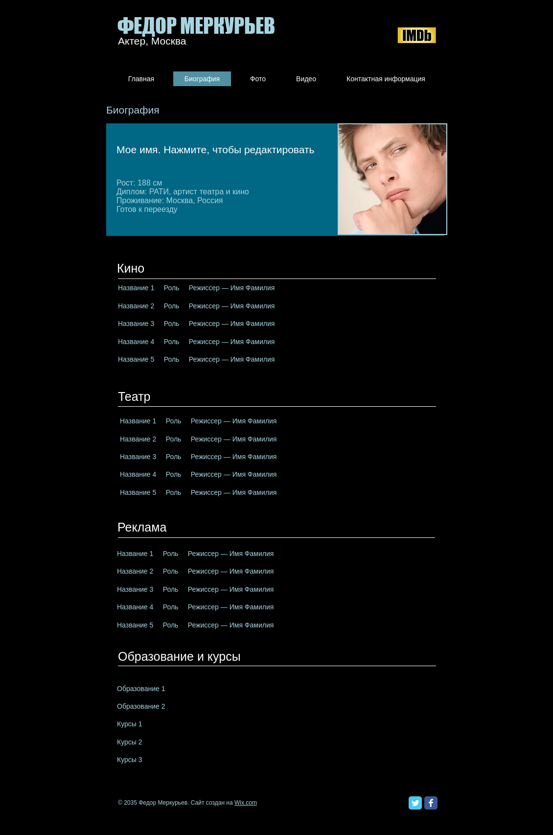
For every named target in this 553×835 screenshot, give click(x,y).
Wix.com (245, 802)
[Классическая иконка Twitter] (415, 803)
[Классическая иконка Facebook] (431, 803)
